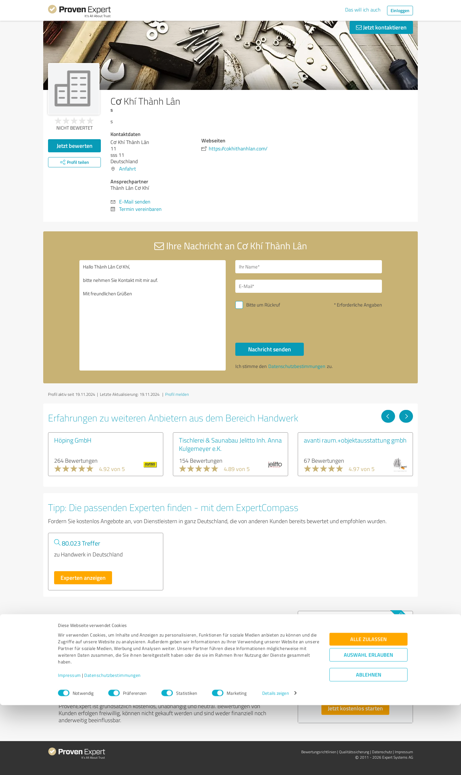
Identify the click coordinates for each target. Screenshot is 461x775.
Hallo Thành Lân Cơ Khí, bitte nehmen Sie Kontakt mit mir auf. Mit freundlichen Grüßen (152, 315)
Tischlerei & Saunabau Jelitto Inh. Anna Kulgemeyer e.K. (230, 444)
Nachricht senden (269, 349)
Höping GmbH (73, 439)
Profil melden (177, 394)
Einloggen (400, 10)
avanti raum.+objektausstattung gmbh (355, 439)
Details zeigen (275, 763)
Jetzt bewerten (75, 145)
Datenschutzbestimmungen (112, 745)
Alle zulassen (368, 709)
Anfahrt (127, 168)
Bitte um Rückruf (263, 304)
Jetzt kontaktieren (381, 27)
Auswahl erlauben (368, 724)
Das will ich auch (363, 9)
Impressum (69, 745)
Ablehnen (368, 744)
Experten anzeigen (83, 577)
